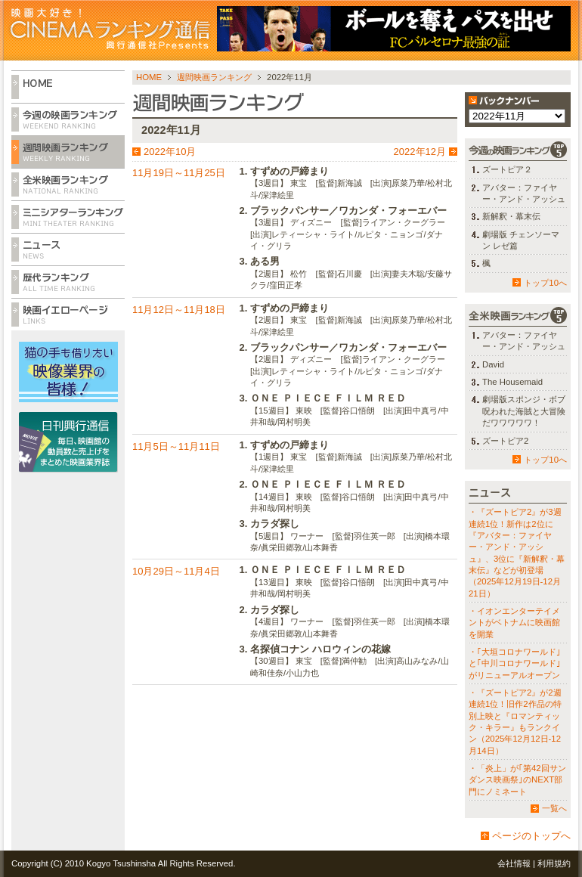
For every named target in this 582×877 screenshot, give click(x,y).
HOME (149, 77)
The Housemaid (512, 381)
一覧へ (554, 808)
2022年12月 (420, 151)
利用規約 (554, 863)
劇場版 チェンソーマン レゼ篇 (520, 240)
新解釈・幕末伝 (511, 216)
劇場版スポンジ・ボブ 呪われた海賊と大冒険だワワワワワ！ (523, 411)
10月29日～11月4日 (176, 571)
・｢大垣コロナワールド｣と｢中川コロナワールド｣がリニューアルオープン (515, 663)
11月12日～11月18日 (178, 309)
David (493, 364)
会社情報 (514, 863)
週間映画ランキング (214, 77)
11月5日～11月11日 (176, 446)
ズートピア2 (505, 440)
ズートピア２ (507, 169)
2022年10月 (170, 151)
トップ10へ (545, 282)
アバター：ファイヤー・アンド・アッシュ (523, 193)
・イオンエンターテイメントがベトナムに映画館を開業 (514, 622)
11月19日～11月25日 (178, 172)
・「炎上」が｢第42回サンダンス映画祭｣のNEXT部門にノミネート (517, 780)
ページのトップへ (531, 835)
